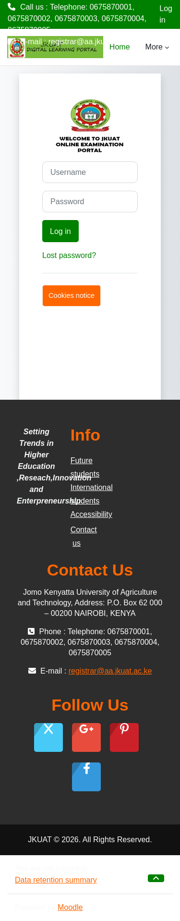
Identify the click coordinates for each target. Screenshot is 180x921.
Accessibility (91, 514)
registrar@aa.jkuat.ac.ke (90, 41)
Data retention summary (56, 880)
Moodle (70, 907)
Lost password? (69, 255)
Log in (165, 14)
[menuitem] (138, 47)
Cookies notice (71, 295)
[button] (156, 878)
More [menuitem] (154, 47)
